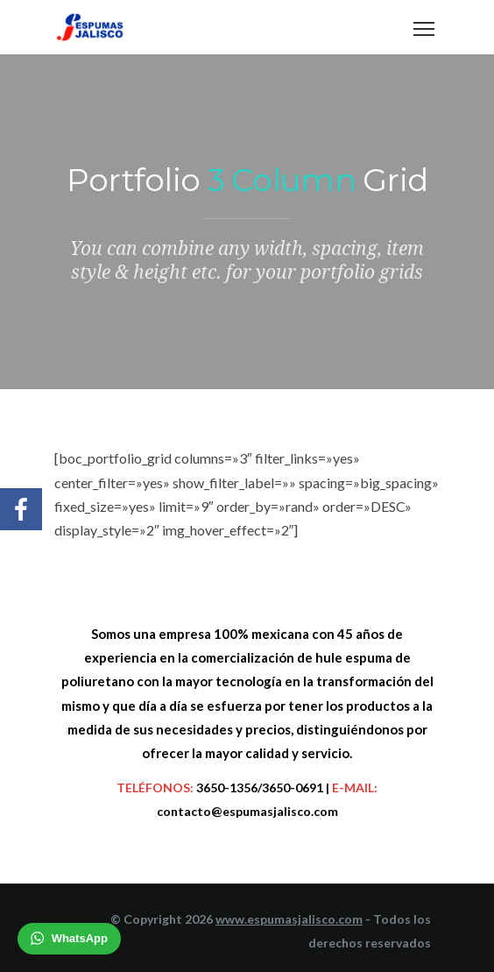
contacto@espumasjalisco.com (247, 811)
